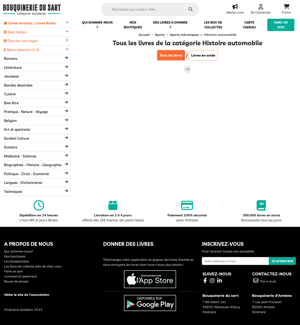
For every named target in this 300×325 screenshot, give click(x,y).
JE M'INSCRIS (282, 261)
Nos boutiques (14, 256)
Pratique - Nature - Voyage (26, 111)
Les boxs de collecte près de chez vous (32, 266)
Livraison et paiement (20, 276)
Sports (160, 35)
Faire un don (13, 271)
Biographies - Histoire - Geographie (32, 165)
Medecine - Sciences (20, 156)
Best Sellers (15, 32)
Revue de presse (16, 281)
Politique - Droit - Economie (26, 174)
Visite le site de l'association (26, 294)
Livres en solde (203, 55)
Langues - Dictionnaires (23, 182)
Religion (10, 120)
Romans (10, 58)
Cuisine (10, 94)
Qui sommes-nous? (18, 251)
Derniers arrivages (21, 41)
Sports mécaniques (184, 35)
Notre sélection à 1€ (21, 50)
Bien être (11, 103)
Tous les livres (171, 55)
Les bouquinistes (16, 261)
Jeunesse (11, 76)
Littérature (13, 67)
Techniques (13, 191)
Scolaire (10, 147)
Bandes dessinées (18, 85)
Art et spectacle (17, 129)
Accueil (144, 35)
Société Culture (16, 138)
